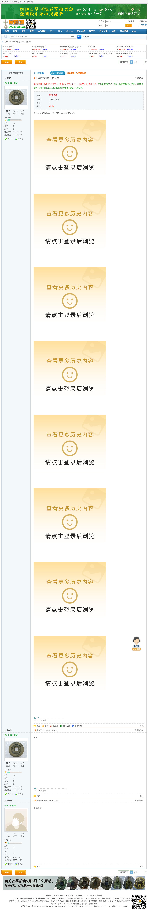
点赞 (46, 726)
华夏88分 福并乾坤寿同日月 (70, 47)
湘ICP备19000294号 (81, 898)
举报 (142, 726)
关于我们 (69, 895)
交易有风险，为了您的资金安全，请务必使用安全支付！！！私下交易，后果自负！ (66, 84)
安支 (52, 31)
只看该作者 (139, 78)
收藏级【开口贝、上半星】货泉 (100, 54)
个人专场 (103, 31)
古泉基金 (13, 2)
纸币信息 (16, 42)
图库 (31, 31)
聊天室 (92, 31)
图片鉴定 (66, 726)
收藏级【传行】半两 (124, 54)
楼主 (35, 78)
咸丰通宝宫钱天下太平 (125, 47)
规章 (23, 31)
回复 (20, 62)
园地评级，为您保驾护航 (68, 73)
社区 (15, 31)
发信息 (20, 139)
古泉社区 (13, 24)
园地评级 (124, 31)
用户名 (101, 21)
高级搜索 (86, 37)
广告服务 (59, 895)
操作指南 (98, 895)
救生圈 (55, 726)
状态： (39, 106)
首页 (7, 31)
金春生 (9, 78)
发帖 (7, 62)
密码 (100, 25)
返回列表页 (124, 62)
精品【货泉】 (8, 54)
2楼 (35, 801)
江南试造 (91, 47)
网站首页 (4, 2)
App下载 (88, 895)
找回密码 (143, 21)
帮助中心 (30, 2)
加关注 (10, 139)
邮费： (39, 99)
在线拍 (69, 31)
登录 (128, 26)
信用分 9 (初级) (10, 805)
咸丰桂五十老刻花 (38, 47)
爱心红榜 (21, 2)
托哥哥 (9, 801)
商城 (60, 31)
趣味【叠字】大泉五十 (68, 54)
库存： (39, 103)
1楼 (35, 730)
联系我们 (79, 895)
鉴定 (114, 31)
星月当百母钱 (8, 47)
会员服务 (42, 31)
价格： (39, 95)
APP (134, 31)
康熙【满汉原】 (38, 54)
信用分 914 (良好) (11, 83)
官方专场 (81, 31)
